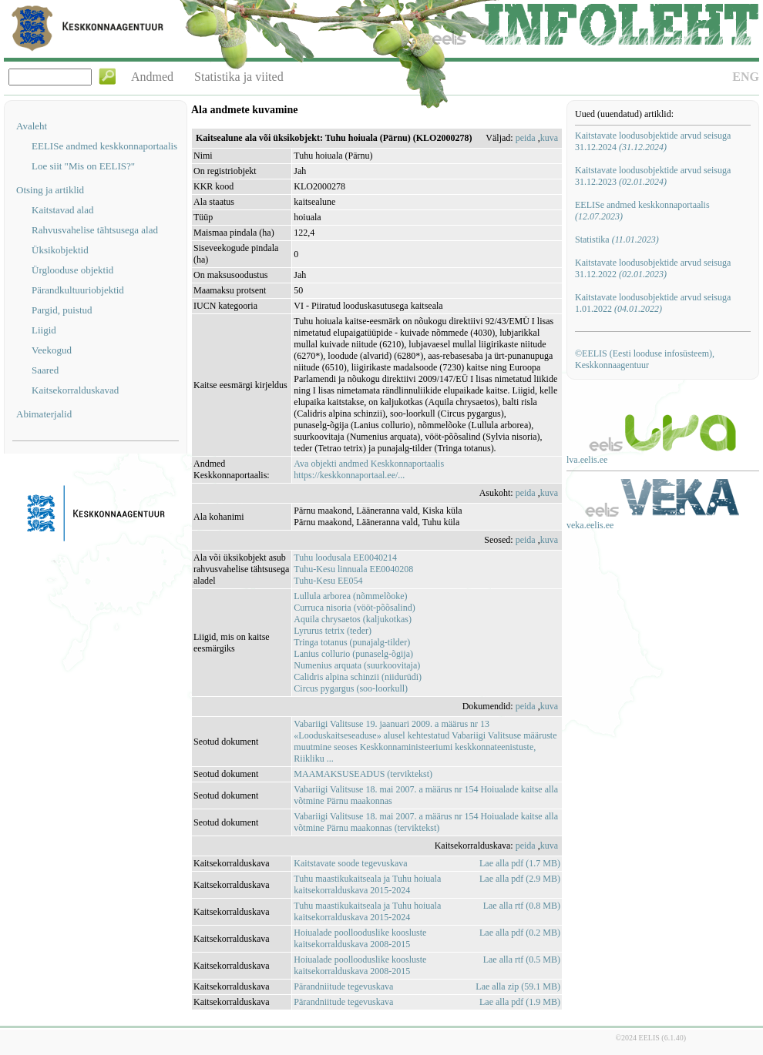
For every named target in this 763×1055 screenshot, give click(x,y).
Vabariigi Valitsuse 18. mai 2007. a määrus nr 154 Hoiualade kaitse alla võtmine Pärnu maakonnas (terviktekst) (426, 822)
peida (526, 137)
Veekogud (52, 350)
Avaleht (31, 126)
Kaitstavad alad (63, 210)
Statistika (617, 239)
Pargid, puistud (62, 310)
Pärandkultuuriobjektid (78, 290)
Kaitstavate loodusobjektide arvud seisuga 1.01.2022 (653, 303)
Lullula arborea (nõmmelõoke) (350, 596)
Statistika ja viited (239, 76)
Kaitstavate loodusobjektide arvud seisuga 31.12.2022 (653, 268)
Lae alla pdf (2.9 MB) (519, 878)
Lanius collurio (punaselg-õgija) (353, 653)
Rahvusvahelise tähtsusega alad (95, 230)
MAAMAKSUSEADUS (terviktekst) (363, 774)
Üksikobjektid (60, 250)
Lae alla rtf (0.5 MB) (521, 959)
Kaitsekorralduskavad (75, 390)
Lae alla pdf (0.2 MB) (519, 932)
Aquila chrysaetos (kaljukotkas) (353, 619)
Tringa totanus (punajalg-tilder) (352, 642)
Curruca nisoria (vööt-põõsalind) (354, 607)
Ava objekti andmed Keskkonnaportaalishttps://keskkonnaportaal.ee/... (369, 469)
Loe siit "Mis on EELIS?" (83, 166)
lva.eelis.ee (586, 459)
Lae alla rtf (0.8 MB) (521, 905)
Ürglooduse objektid (72, 270)
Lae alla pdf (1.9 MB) (519, 1001)
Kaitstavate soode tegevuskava (350, 863)
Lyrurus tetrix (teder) (332, 630)
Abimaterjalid (44, 414)
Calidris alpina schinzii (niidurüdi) (358, 677)
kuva (549, 137)
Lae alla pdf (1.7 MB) (519, 863)
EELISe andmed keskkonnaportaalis (104, 146)
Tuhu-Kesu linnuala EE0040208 (353, 569)
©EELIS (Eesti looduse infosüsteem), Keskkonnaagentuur (644, 359)
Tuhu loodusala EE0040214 (345, 557)
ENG (745, 76)
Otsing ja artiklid (50, 190)
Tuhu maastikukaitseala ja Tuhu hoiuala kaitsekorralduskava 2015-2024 (367, 884)
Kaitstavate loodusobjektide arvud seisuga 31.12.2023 (653, 176)
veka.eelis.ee (589, 525)
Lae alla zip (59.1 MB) (518, 986)
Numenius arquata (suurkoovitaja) (357, 665)
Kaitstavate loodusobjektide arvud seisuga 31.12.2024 (653, 141)
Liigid (44, 330)
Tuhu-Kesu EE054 (328, 580)
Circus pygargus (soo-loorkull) (351, 688)
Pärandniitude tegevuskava (343, 986)
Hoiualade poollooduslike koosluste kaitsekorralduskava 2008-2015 (360, 938)
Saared (45, 370)
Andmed (152, 76)
